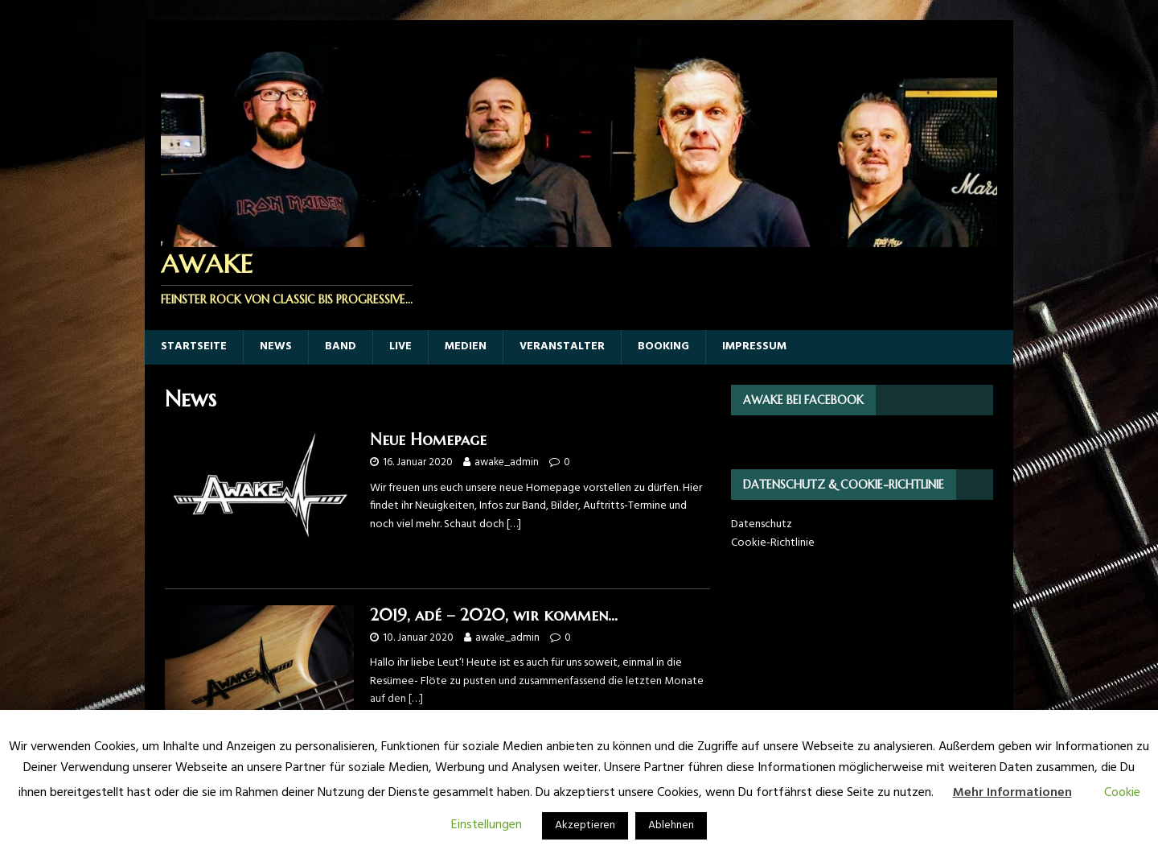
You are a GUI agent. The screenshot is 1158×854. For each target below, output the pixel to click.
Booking (663, 346)
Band (340, 346)
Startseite (194, 346)
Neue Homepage (428, 440)
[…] (514, 524)
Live (400, 346)
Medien (466, 346)
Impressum (754, 346)
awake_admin (506, 462)
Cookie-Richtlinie (773, 543)
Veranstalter (562, 346)
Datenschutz (761, 524)
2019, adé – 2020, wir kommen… (494, 615)
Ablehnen (671, 825)
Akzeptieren (585, 825)
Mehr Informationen (1012, 793)
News (276, 346)
